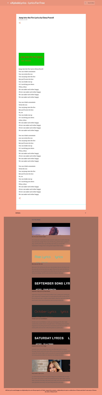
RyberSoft (54, 391)
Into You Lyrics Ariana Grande (39, 236)
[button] (20, 23)
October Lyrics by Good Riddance (39, 318)
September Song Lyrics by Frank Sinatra (41, 291)
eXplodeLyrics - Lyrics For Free (27, 2)
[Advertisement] (51, 38)
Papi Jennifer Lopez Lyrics (38, 373)
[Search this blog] (86, 3)
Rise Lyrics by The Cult (37, 264)
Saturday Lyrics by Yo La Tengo (39, 346)
